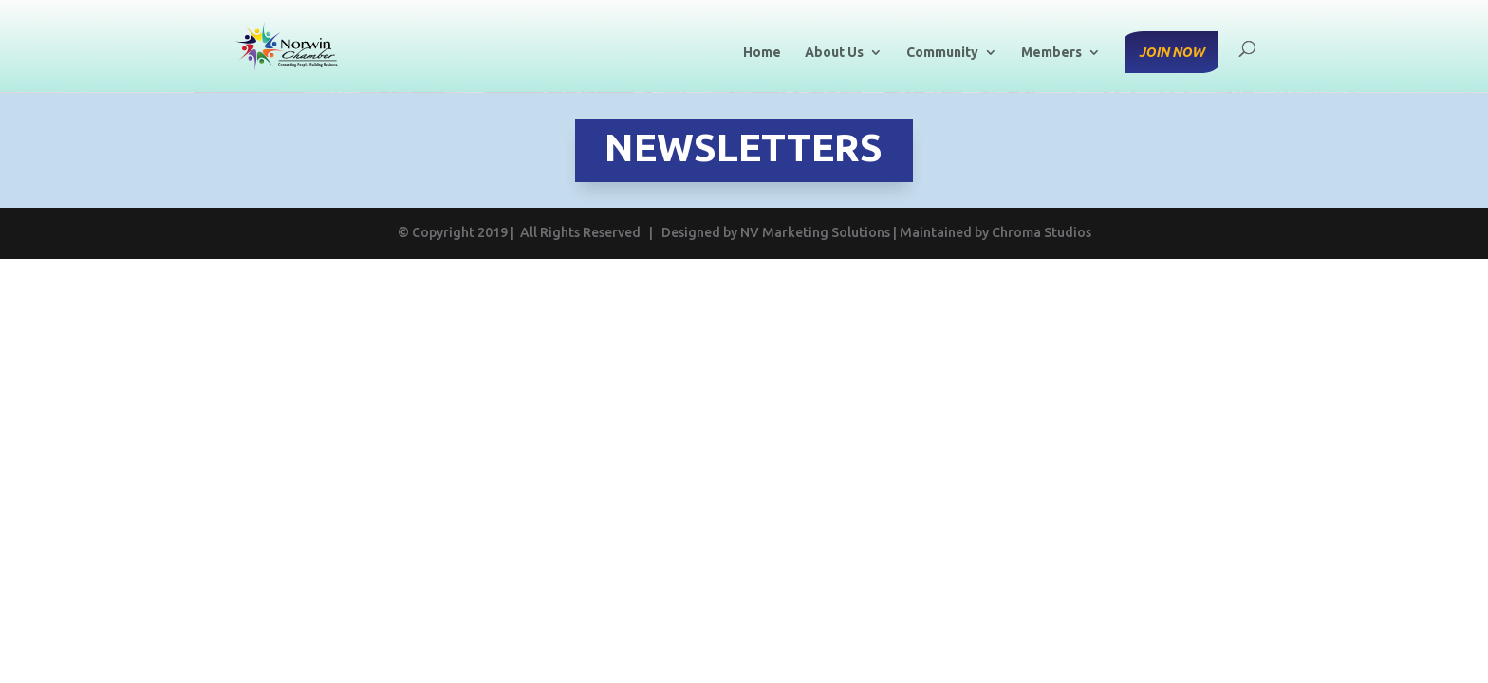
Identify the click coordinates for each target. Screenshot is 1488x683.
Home (762, 53)
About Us (834, 53)
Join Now (1171, 52)
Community (942, 53)
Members (1051, 53)
